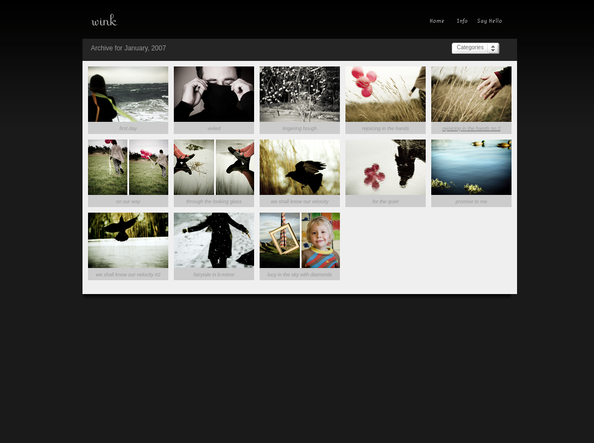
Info (462, 22)
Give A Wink (492, 22)
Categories (470, 47)
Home (439, 22)
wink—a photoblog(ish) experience (143, 19)
